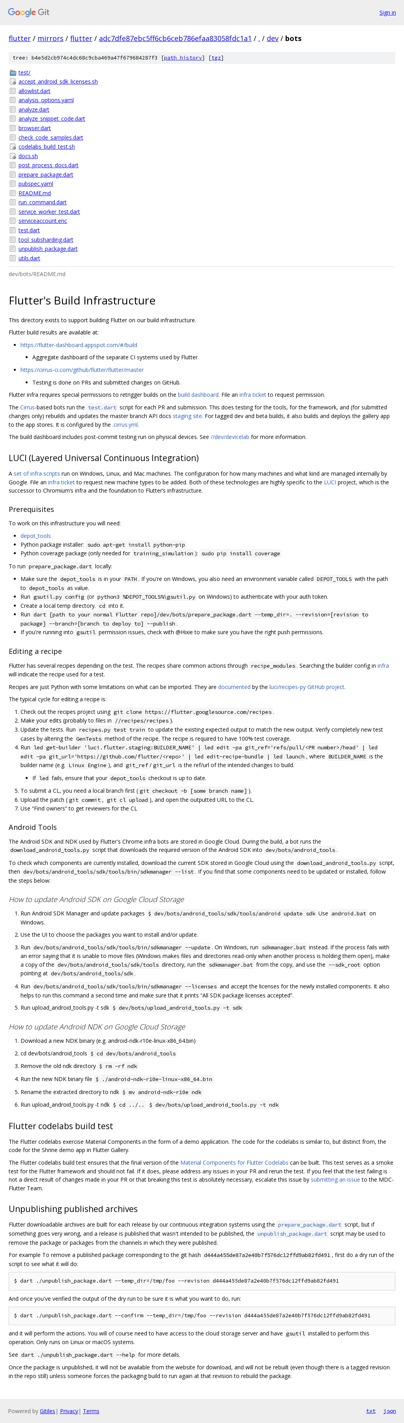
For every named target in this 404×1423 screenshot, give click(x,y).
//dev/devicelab (230, 437)
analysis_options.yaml (46, 100)
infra (383, 665)
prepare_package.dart (46, 174)
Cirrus (27, 407)
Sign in (388, 12)
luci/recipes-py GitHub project (306, 687)
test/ (24, 72)
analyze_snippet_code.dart (52, 118)
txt (371, 1410)
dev (273, 38)
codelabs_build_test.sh (47, 146)
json (389, 1410)
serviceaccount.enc (43, 220)
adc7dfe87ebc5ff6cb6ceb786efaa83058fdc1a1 (175, 38)
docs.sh (28, 156)
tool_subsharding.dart (46, 239)
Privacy (69, 1411)
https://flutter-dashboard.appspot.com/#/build (79, 345)
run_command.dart (43, 202)
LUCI (330, 482)
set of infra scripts (37, 473)
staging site (187, 416)
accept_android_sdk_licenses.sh (58, 81)
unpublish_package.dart (48, 248)
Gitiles (47, 1411)
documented (234, 687)
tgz (216, 57)
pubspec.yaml (36, 183)
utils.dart (29, 258)
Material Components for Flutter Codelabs (234, 1162)
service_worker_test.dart (49, 211)
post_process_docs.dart (49, 165)
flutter (20, 38)
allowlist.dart (34, 91)
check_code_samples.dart (51, 137)
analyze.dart (34, 109)
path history (183, 57)
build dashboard (198, 394)
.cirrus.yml (125, 424)
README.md (35, 193)
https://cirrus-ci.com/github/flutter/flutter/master (82, 369)
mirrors (50, 38)
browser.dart (35, 128)
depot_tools (36, 536)
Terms (91, 1411)
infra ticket (252, 394)
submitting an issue (335, 1179)
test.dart (29, 230)
